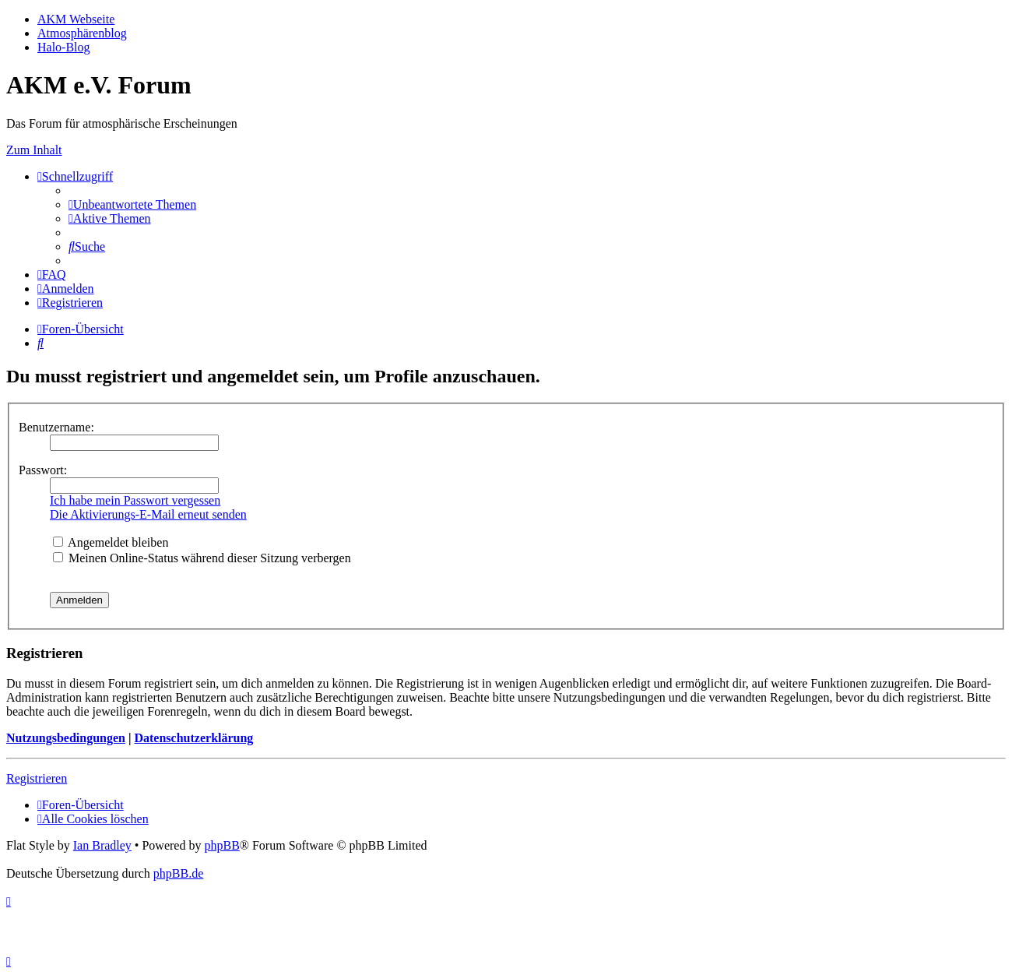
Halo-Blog (63, 47)
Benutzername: (56, 427)
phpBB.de (178, 873)
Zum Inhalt (34, 150)
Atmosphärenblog (82, 33)
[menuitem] (132, 204)
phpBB (221, 845)
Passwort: (43, 470)
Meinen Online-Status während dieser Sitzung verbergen (202, 558)
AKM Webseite (75, 19)
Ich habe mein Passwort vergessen (135, 500)
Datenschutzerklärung (193, 737)
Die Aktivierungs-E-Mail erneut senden (148, 514)
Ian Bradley (102, 845)
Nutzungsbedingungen (65, 737)
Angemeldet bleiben (110, 542)
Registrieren (36, 778)
